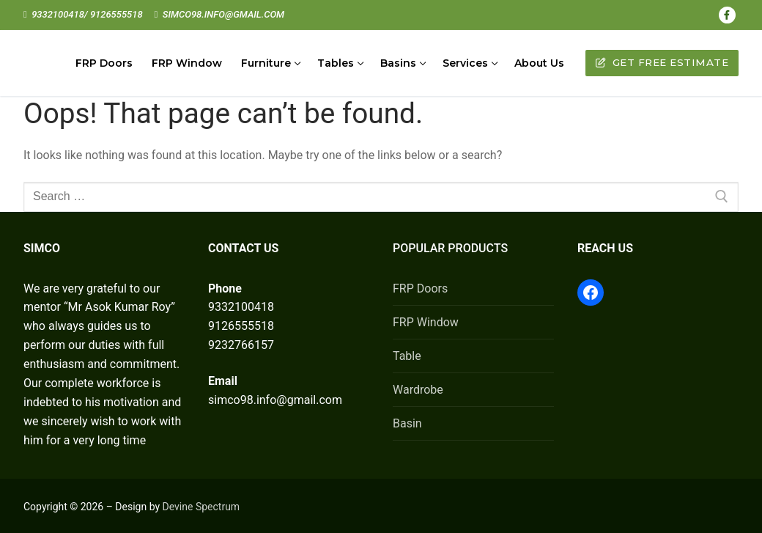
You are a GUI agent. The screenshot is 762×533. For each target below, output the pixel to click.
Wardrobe (418, 390)
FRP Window (426, 322)
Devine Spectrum (201, 506)
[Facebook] (727, 15)
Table (407, 356)
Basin (407, 423)
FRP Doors (420, 288)
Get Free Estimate (662, 62)
